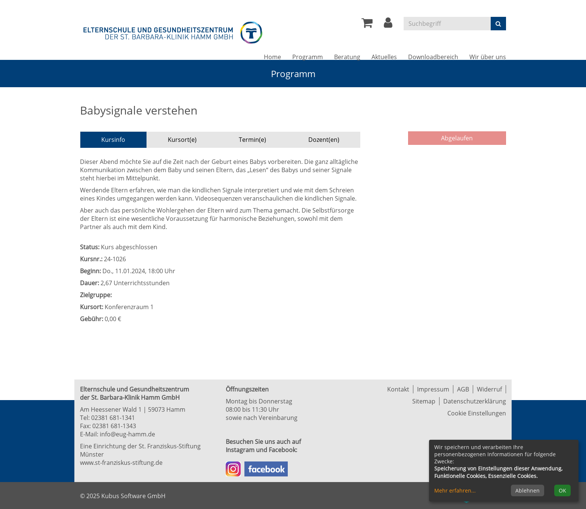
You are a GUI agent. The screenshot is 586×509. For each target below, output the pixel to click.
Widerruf (489, 389)
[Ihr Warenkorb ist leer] (367, 25)
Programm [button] (307, 57)
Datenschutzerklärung (474, 401)
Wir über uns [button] (487, 57)
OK (562, 490)
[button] (388, 25)
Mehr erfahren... (455, 490)
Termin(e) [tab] (252, 139)
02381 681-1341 (113, 418)
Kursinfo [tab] (113, 139)
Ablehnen (527, 490)
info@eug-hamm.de (127, 434)
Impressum (433, 389)
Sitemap (423, 401)
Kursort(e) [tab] (182, 139)
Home (272, 57)
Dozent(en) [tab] (323, 139)
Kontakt (398, 389)
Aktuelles (384, 57)
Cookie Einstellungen (476, 413)
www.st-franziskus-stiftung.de (121, 462)
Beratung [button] (347, 57)
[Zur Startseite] (173, 31)
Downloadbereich (433, 57)
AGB (463, 389)
